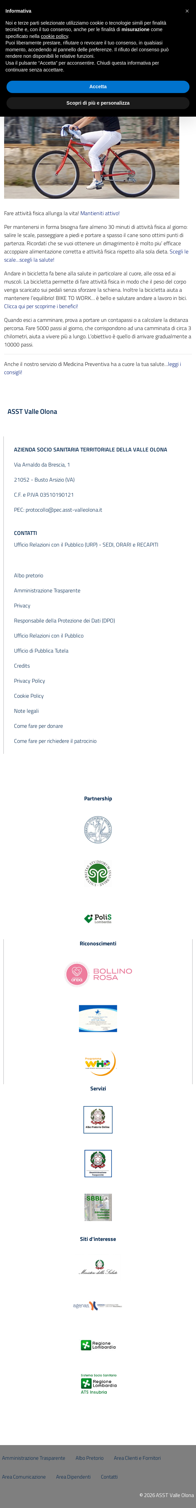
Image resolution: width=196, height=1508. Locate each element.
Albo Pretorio (90, 1458)
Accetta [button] (98, 86)
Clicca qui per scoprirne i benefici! (41, 306)
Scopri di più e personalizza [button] (97, 103)
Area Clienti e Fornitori (137, 1458)
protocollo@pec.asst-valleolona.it (64, 510)
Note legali (26, 711)
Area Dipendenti (73, 1477)
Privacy (22, 605)
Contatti (109, 1477)
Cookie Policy (29, 696)
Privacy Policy (29, 681)
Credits (22, 665)
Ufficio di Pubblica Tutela (41, 650)
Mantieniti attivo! (100, 213)
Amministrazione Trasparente (47, 590)
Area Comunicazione (24, 1477)
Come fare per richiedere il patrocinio (55, 741)
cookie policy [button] (54, 36)
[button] (187, 10)
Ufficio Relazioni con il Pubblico (48, 635)
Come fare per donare (38, 726)
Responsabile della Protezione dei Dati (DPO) (64, 620)
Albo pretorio (28, 575)
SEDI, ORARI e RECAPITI (130, 544)
